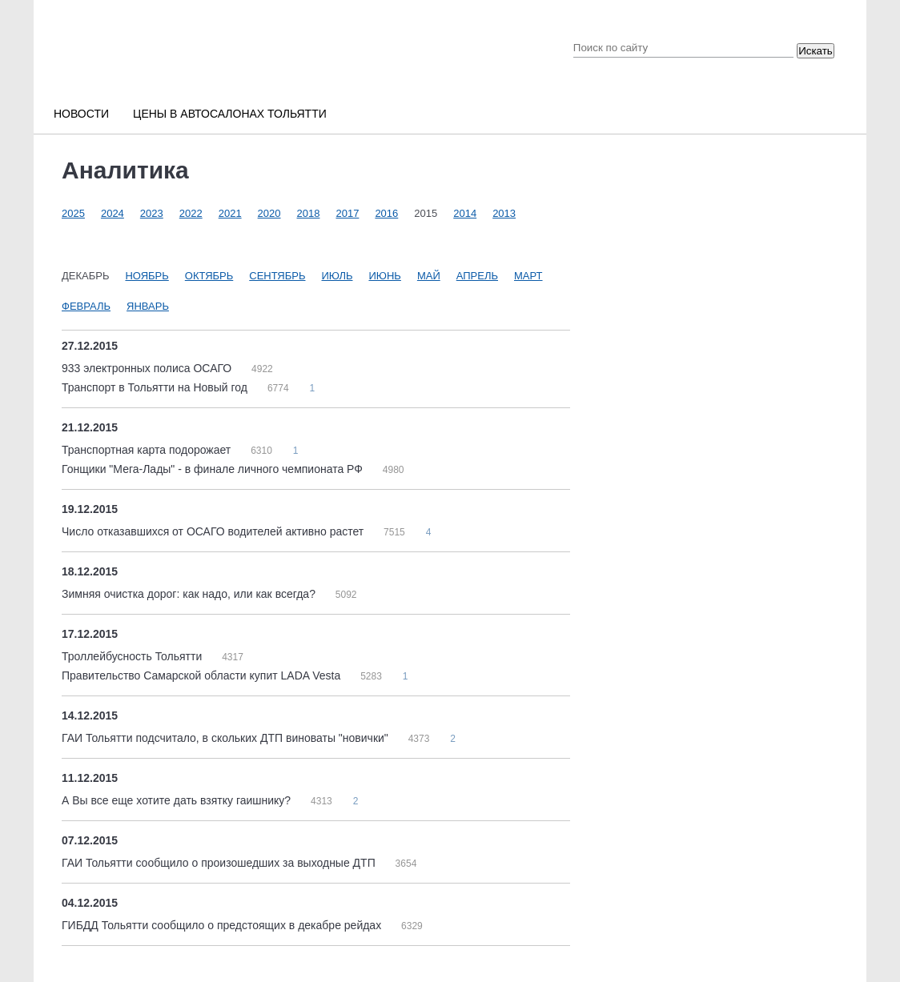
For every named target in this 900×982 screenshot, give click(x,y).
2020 (269, 213)
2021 (230, 213)
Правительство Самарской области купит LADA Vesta (203, 675)
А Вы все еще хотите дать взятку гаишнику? (178, 800)
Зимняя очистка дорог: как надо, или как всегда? (190, 593)
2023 (151, 213)
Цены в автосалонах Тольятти (230, 113)
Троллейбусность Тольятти (133, 656)
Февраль (86, 306)
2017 (347, 213)
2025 (73, 213)
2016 (386, 213)
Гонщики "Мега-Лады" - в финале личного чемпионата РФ (214, 469)
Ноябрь (146, 276)
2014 (464, 213)
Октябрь (209, 276)
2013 (504, 213)
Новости (81, 113)
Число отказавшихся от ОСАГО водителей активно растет (214, 531)
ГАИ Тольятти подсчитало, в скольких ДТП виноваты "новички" (227, 737)
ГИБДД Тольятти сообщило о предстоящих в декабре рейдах (223, 925)
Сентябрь (277, 276)
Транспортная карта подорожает (148, 449)
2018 (308, 213)
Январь (148, 306)
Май (428, 276)
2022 (191, 213)
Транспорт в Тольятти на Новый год (156, 387)
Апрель (477, 276)
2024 (112, 213)
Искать (815, 51)
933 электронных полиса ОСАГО (148, 368)
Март (528, 276)
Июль (337, 276)
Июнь (384, 276)
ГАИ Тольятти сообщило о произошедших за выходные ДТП (220, 862)
